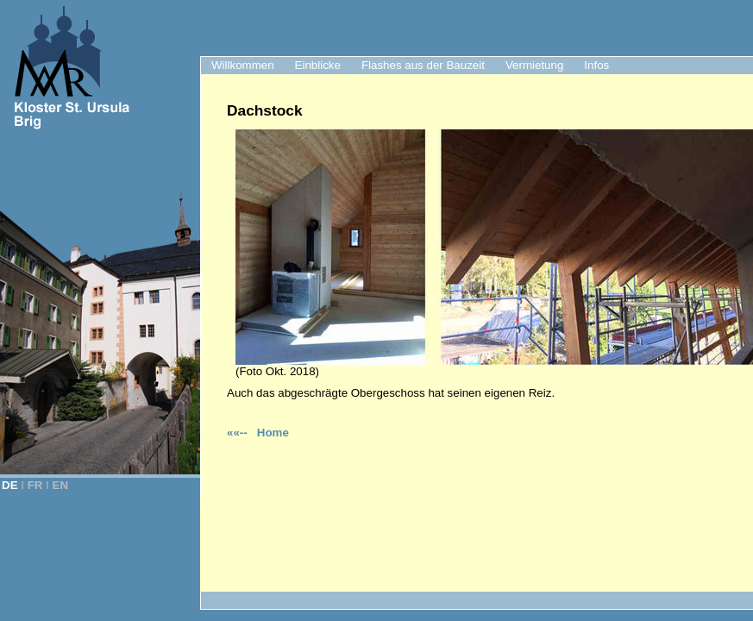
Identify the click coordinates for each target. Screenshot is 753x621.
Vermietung (534, 65)
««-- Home (258, 432)
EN (61, 485)
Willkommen (242, 65)
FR (35, 485)
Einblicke (318, 65)
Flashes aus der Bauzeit (423, 65)
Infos (596, 65)
